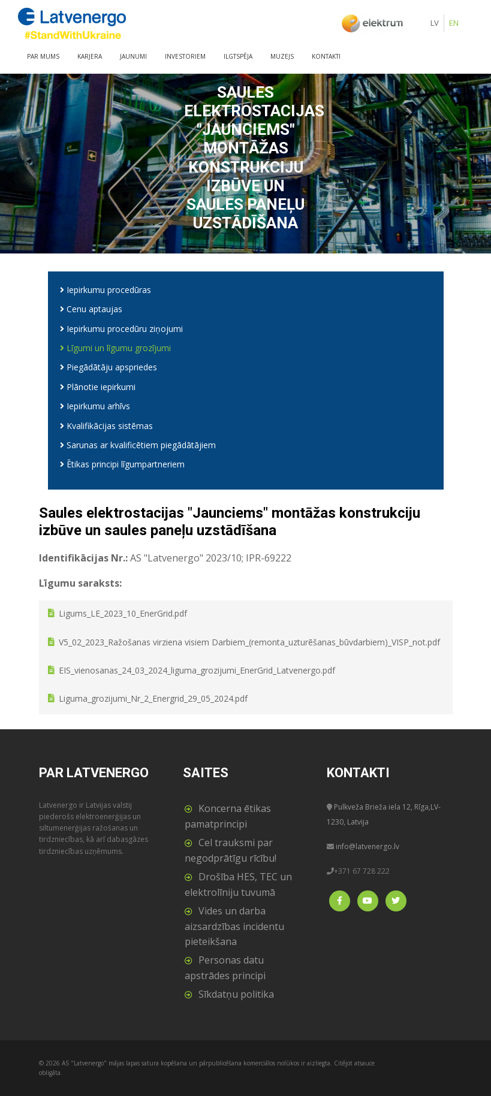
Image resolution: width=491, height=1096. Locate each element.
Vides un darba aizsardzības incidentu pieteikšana (234, 926)
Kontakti (326, 56)
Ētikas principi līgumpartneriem (122, 464)
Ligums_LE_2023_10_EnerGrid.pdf (123, 614)
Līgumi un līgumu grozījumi (115, 348)
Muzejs (282, 56)
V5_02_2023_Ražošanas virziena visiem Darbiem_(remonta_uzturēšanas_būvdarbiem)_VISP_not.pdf (249, 642)
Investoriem (185, 56)
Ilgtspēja (238, 56)
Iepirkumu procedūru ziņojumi (121, 328)
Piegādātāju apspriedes (108, 367)
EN (454, 22)
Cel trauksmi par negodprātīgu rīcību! (230, 850)
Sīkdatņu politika (236, 994)
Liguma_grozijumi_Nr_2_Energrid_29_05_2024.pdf (153, 699)
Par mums (43, 56)
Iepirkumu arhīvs (95, 406)
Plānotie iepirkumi (97, 386)
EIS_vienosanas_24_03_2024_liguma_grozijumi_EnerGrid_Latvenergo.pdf (197, 671)
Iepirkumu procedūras (105, 289)
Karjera (89, 56)
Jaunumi (133, 56)
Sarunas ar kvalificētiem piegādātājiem (138, 445)
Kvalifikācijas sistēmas (106, 425)
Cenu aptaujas (91, 309)
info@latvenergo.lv (367, 846)
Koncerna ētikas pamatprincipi (228, 816)
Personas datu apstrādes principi (225, 967)
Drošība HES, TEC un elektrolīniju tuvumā (238, 884)
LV (434, 22)
